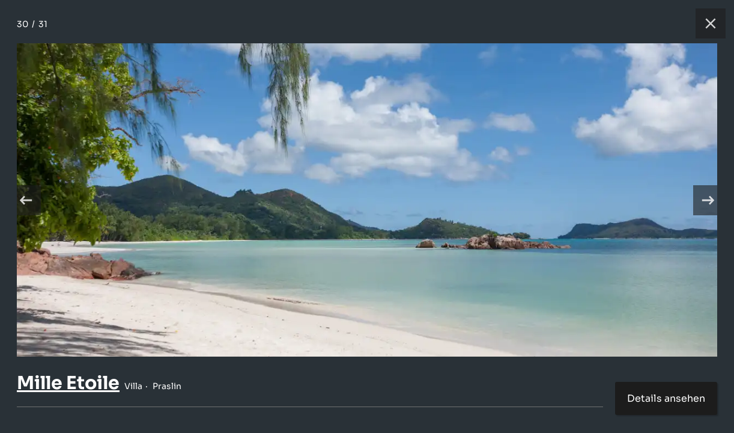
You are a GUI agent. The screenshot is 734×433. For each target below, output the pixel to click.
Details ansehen (666, 398)
